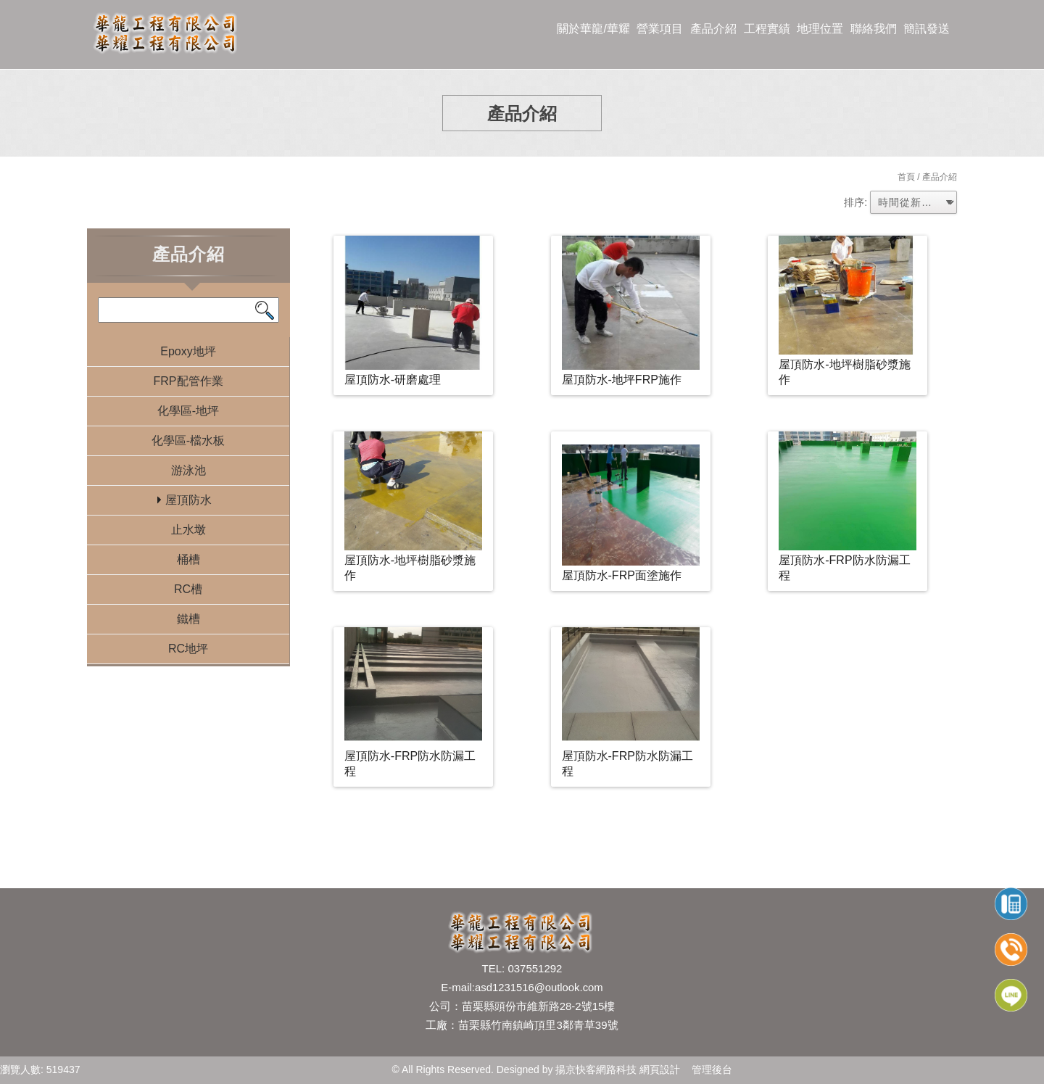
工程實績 (767, 28)
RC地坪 (188, 648)
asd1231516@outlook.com (539, 987)
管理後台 (712, 1069)
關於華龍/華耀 (593, 28)
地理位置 (820, 28)
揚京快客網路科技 (596, 1069)
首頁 (906, 177)
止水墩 (188, 530)
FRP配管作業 (188, 381)
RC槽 (188, 589)
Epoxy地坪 (187, 351)
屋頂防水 (188, 500)
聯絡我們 (873, 28)
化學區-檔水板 (188, 440)
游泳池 (188, 470)
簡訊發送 (926, 28)
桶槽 (188, 559)
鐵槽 (188, 619)
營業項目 (660, 28)
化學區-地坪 (188, 411)
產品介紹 (713, 28)
